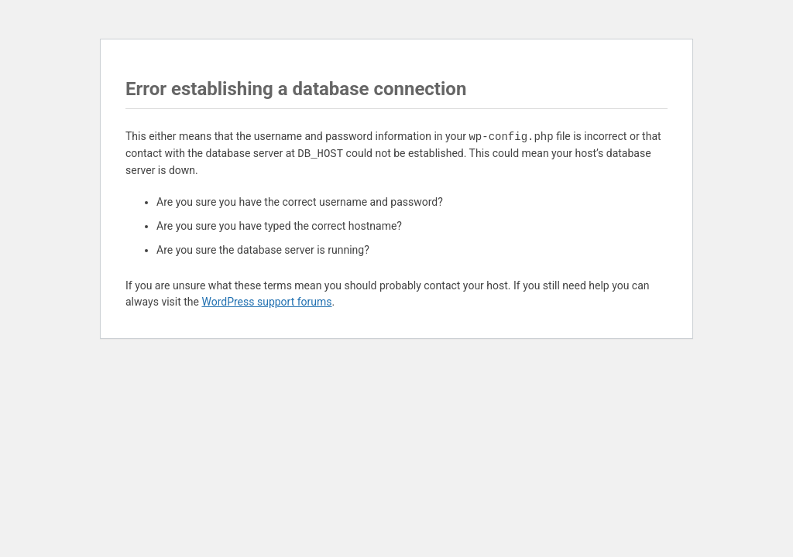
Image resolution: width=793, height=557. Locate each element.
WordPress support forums (266, 302)
